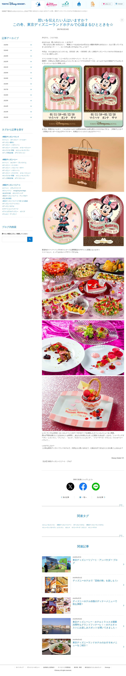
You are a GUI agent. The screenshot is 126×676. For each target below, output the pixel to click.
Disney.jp (110, 670)
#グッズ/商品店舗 (7, 153)
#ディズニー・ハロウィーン (11, 145)
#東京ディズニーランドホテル (98, 525)
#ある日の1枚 (6, 194)
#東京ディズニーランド (10, 137)
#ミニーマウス (95, 527)
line (96, 486)
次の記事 (100, 497)
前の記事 (66, 497)
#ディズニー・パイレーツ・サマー (13, 168)
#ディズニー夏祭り (8, 142)
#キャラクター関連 (8, 150)
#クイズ (22, 212)
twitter (70, 486)
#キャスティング (18, 194)
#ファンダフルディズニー (10, 212)
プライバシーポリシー (31, 670)
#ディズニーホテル (81, 525)
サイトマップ (17, 670)
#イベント (5, 140)
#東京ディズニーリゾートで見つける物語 (15, 201)
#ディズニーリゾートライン (11, 204)
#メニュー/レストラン (49, 525)
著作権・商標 (79, 670)
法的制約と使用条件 (48, 670)
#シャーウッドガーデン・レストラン (53, 527)
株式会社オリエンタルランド (95, 670)
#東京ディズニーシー (9, 160)
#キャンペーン (6, 191)
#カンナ (69, 527)
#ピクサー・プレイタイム (18, 163)
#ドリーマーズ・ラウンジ (82, 527)
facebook (83, 486)
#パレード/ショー (25, 148)
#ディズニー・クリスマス (10, 148)
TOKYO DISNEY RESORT (14, 4)
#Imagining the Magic (19, 191)
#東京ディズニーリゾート (66, 525)
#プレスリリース (16, 188)
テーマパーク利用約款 (64, 670)
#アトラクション (20, 153)
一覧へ (84, 497)
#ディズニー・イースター (18, 140)
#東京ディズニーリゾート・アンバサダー (15, 196)
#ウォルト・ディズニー (9, 215)
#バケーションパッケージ (10, 209)
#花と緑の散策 (6, 199)
